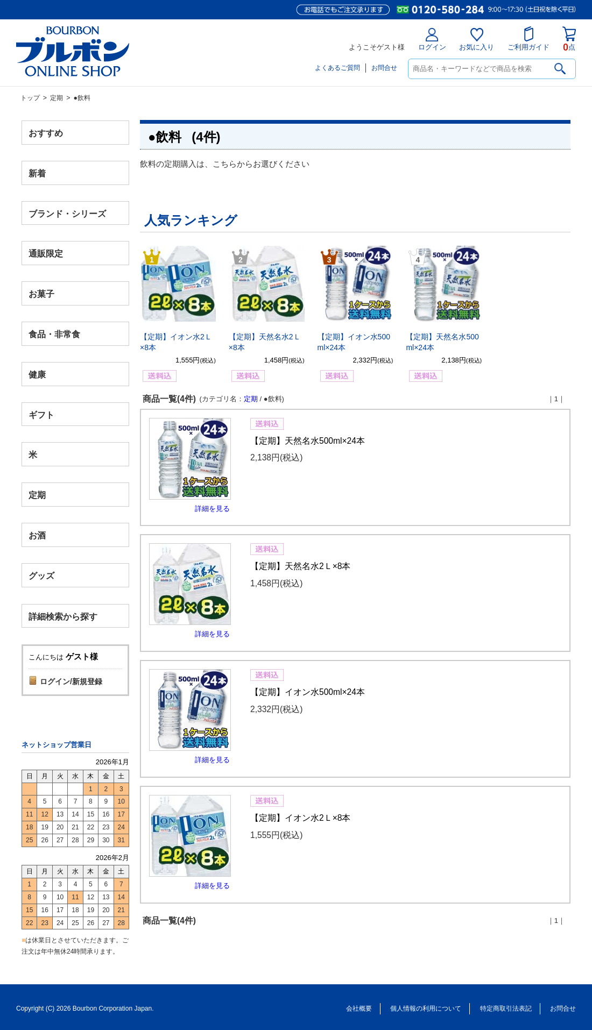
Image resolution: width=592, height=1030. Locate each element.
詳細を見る (212, 509)
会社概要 (359, 1008)
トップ (30, 98)
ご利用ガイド (528, 38)
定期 (56, 98)
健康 (37, 374)
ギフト (41, 414)
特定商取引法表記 (506, 1008)
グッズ (41, 575)
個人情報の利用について (425, 1008)
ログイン (432, 39)
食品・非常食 (54, 334)
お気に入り (476, 39)
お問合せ (384, 68)
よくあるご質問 (337, 68)
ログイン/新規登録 (71, 681)
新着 (37, 172)
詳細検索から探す (63, 616)
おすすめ (46, 133)
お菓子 (41, 294)
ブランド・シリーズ (67, 213)
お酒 (37, 534)
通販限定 (46, 253)
